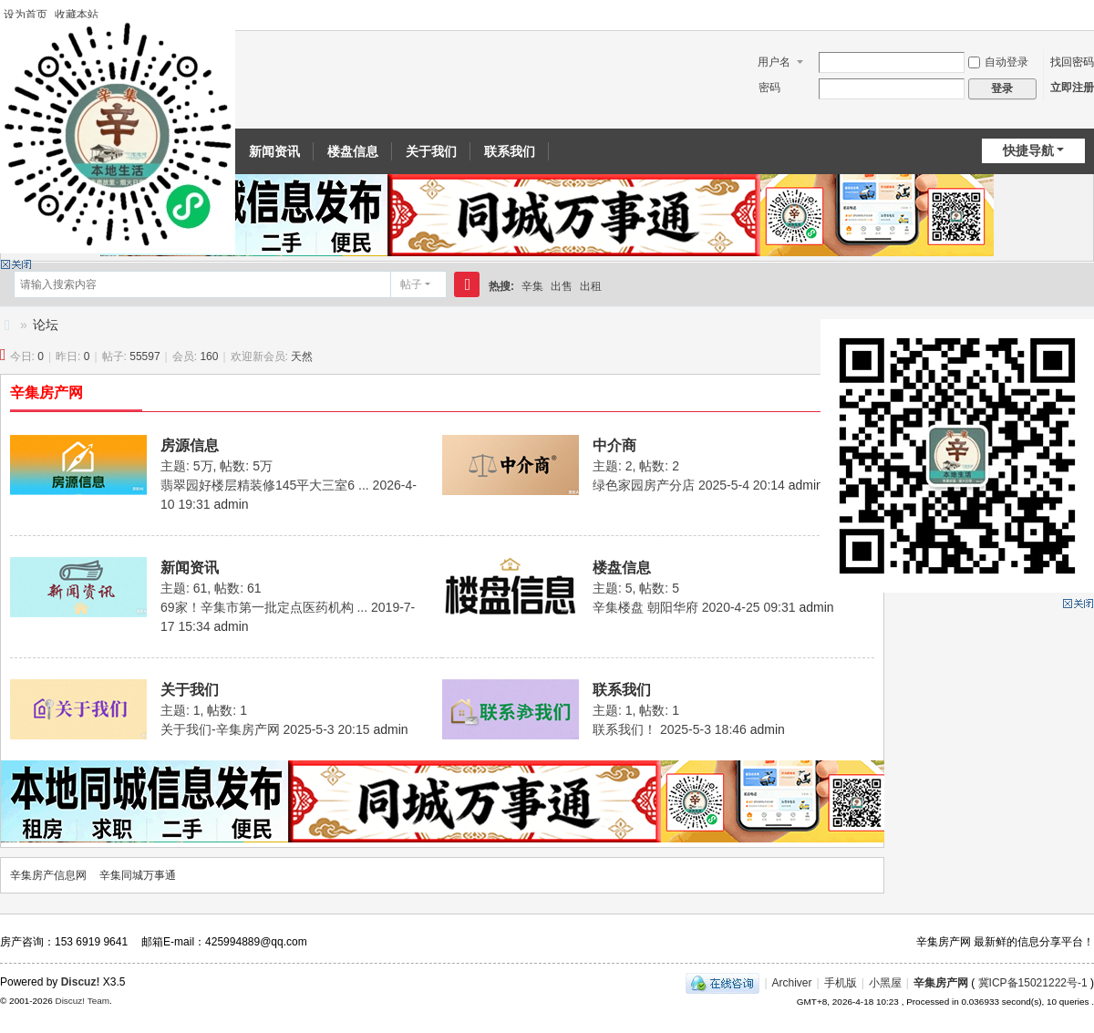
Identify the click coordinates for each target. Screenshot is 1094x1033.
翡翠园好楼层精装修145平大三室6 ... (264, 485)
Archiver (792, 982)
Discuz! (80, 982)
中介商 (614, 445)
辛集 (532, 286)
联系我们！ (624, 729)
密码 (769, 87)
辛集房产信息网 (7, 325)
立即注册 (1072, 87)
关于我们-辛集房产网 (220, 729)
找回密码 (1072, 62)
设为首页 (25, 14)
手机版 (840, 982)
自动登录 (998, 62)
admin (230, 504)
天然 (302, 356)
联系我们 (509, 151)
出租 (591, 286)
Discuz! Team (82, 1001)
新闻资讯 (274, 151)
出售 (562, 286)
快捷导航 (1028, 150)
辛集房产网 (46, 392)
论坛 (45, 324)
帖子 (411, 284)
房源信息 (189, 445)
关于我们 (431, 151)
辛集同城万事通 (137, 875)
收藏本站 (76, 14)
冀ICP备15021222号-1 (1033, 982)
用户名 (774, 62)
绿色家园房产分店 (644, 485)
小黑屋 (885, 982)
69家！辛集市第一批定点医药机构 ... (263, 607)
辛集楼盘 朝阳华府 (645, 607)
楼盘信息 (352, 151)
